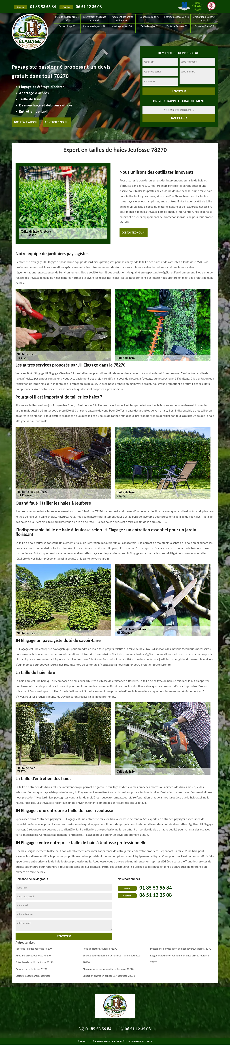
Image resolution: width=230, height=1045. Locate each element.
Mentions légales (140, 1041)
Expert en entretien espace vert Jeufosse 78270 (109, 975)
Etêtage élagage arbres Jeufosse (33, 975)
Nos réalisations (25, 122)
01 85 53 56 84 (43, 6)
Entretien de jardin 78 (94, 26)
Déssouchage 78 (67, 26)
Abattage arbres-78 (122, 26)
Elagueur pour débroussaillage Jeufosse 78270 (108, 969)
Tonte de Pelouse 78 (177, 26)
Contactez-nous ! (57, 122)
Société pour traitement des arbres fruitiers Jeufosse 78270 (111, 959)
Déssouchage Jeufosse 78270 (31, 969)
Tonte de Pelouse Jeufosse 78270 (34, 948)
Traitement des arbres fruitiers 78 (122, 18)
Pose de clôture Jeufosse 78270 (100, 948)
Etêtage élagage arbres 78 (67, 18)
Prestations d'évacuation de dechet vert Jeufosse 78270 (180, 948)
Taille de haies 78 (149, 26)
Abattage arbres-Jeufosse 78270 (33, 955)
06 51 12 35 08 (89, 6)
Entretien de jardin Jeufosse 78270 (35, 962)
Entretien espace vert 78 (176, 16)
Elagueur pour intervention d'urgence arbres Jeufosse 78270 (179, 959)
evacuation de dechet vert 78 (204, 18)
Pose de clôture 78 (204, 26)
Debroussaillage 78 (149, 16)
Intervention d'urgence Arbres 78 (94, 18)
